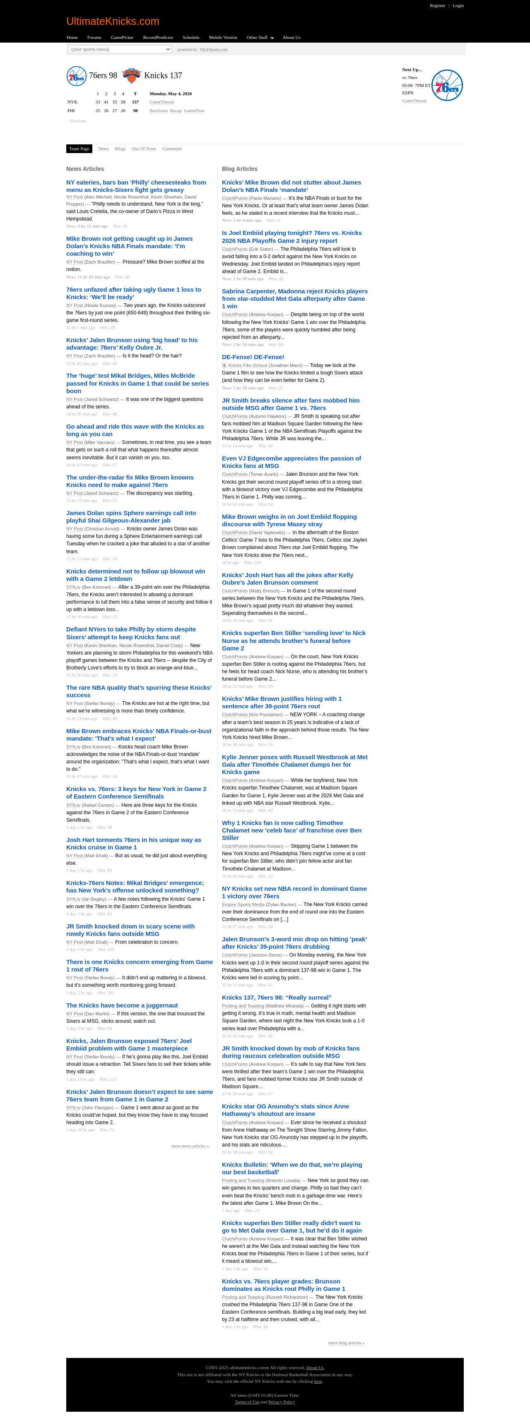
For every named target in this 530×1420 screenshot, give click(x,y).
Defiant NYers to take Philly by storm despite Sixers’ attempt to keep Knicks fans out (131, 633)
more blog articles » (346, 1342)
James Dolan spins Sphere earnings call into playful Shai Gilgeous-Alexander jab (131, 516)
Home (72, 37)
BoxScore (159, 110)
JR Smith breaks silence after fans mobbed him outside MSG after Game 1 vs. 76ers (291, 404)
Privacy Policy (281, 1401)
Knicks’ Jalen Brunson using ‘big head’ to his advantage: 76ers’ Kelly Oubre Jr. (132, 343)
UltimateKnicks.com (112, 21)
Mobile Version (223, 37)
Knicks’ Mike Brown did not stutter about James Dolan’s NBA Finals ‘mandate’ (291, 186)
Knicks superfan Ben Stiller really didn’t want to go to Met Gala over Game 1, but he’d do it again (292, 1226)
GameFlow (194, 110)
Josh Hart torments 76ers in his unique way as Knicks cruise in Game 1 (133, 843)
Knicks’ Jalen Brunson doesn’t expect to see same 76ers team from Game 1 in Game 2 (139, 1095)
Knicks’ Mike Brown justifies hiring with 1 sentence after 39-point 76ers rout (282, 702)
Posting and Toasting (243, 1005)
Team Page (79, 148)
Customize (172, 148)
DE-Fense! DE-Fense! (253, 356)
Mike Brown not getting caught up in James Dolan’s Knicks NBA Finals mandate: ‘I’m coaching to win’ (129, 246)
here (318, 1381)
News (104, 148)
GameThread (414, 100)
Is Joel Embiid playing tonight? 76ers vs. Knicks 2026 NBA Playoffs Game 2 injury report (292, 236)
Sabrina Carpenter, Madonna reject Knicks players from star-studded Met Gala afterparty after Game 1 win (295, 298)
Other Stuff (258, 38)
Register (438, 5)
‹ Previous (76, 120)
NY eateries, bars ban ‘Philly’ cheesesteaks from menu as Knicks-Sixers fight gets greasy (136, 186)
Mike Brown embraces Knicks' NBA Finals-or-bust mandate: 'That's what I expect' (139, 734)
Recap (176, 110)
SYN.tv (73, 587)
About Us (292, 37)
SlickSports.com (213, 49)
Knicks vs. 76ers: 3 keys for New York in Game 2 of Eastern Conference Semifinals (136, 792)
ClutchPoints (235, 198)
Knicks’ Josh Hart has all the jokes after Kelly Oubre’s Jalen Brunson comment (287, 578)
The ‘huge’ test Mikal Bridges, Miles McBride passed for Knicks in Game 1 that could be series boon (137, 383)
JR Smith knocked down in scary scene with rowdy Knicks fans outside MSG (130, 930)
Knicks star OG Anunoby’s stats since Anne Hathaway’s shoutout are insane (285, 1110)
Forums (94, 37)
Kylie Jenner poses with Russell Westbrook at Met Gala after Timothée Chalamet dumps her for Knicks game (295, 764)
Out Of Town (144, 148)
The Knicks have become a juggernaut (122, 1005)
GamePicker (122, 37)
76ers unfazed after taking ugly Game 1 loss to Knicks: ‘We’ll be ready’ (133, 293)
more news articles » (190, 1145)
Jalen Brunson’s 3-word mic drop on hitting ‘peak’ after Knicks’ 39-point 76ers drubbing (294, 942)
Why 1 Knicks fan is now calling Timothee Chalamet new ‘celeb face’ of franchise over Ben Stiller (291, 830)
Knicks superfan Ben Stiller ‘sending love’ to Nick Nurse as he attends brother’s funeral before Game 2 (294, 640)
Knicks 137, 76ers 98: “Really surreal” (277, 997)
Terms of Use (247, 1401)
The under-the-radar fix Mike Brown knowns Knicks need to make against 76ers (130, 481)
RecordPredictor (158, 37)
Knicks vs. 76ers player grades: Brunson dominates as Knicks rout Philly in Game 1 (283, 1285)
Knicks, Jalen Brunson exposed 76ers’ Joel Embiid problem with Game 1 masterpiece (129, 1044)
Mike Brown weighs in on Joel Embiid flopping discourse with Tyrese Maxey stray (289, 520)
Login (458, 5)
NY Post (74, 196)
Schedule (191, 37)
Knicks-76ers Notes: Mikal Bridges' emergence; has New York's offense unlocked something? (135, 886)
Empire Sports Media (243, 904)
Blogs (120, 148)
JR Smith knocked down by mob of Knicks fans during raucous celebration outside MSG (291, 1052)
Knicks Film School (248, 365)
